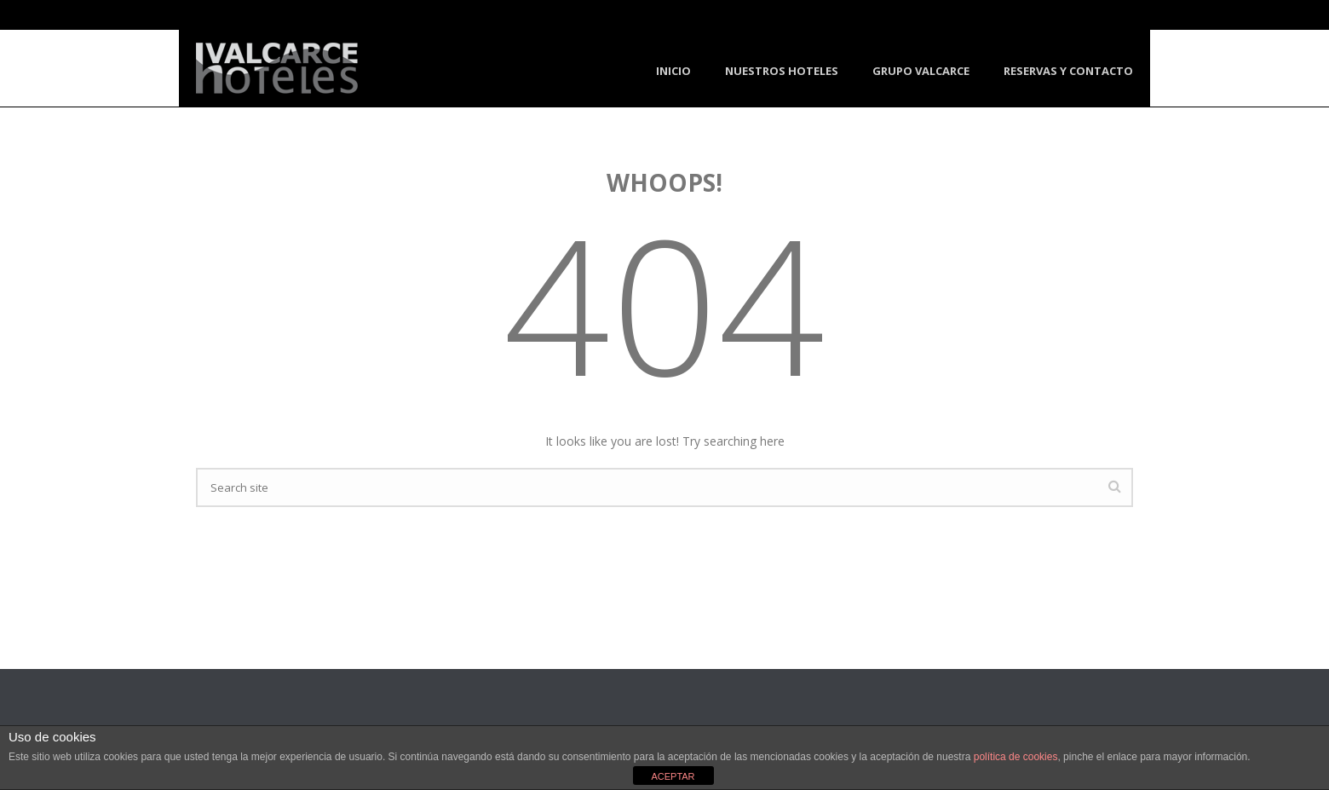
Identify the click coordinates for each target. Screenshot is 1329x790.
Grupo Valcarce (920, 70)
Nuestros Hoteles (781, 70)
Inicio (673, 70)
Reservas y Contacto (1068, 70)
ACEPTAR (672, 776)
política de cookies (1016, 757)
